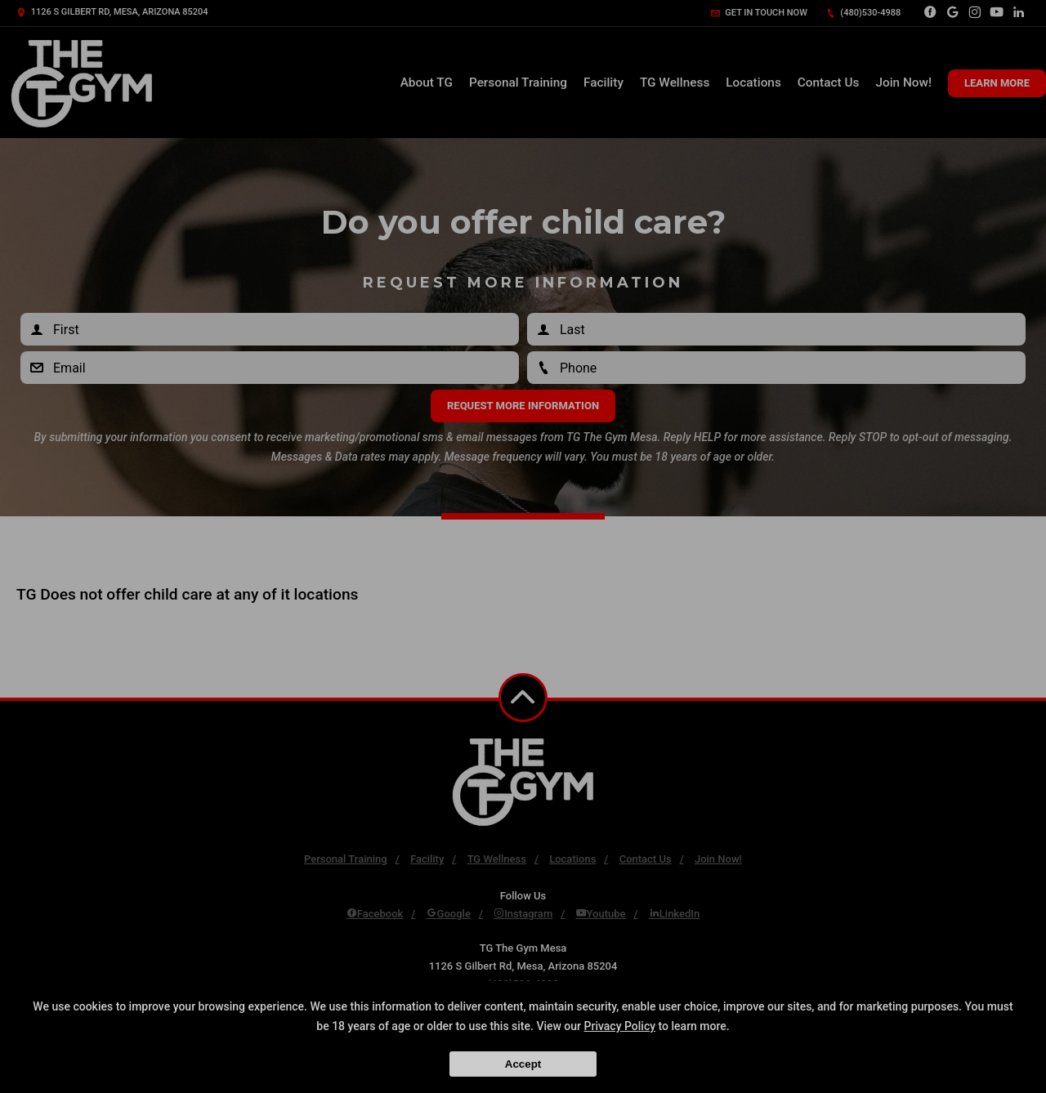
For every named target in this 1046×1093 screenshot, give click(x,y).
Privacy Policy (620, 1026)
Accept (523, 1064)
